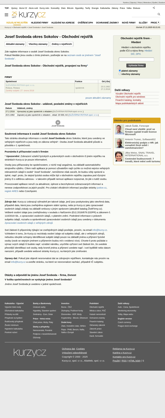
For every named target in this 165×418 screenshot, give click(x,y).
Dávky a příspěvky (41, 327)
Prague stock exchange (128, 326)
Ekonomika (66, 314)
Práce (122, 8)
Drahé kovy (66, 322)
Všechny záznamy (38, 44)
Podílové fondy (76, 311)
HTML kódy (134, 360)
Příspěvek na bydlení (13, 318)
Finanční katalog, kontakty (128, 100)
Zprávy (14, 8)
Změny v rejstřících (62, 44)
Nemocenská (38, 330)
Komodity (55, 8)
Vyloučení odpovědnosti (74, 352)
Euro (45, 314)
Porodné (48, 330)
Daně (92, 336)
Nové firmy (129, 22)
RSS (124, 360)
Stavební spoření (49, 311)
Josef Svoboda (34, 27)
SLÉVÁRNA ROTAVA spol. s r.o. (20, 85)
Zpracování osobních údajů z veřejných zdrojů (29, 223)
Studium (162, 2)
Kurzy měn (44, 8)
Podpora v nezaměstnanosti (44, 334)
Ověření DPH (85, 22)
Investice (65, 303)
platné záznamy (128, 71)
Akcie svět (33, 8)
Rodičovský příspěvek (14, 321)
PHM (69, 329)
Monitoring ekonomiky (127, 311)
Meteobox (147, 2)
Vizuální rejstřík (17, 22)
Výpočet (20, 303)
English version (125, 319)
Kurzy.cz (8, 27)
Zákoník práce (96, 329)
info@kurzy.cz (99, 230)
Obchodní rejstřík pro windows (130, 96)
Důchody (36, 338)
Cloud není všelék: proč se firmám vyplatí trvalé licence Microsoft (141, 132)
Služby (143, 22)
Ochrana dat (68, 348)
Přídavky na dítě (11, 314)
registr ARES (11, 191)
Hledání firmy (39, 22)
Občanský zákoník (97, 325)
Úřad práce (37, 322)
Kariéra (126, 2)
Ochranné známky (107, 22)
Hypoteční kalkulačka (13, 329)
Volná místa (45, 319)
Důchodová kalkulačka (14, 311)
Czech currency (124, 322)
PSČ (104, 311)
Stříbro (83, 326)
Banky (36, 303)
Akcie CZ (23, 8)
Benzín (76, 329)
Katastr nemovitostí (98, 314)
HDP (74, 314)
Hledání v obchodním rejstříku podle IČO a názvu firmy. (136, 50)
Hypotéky (79, 8)
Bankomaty (46, 303)
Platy (51, 322)
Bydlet (154, 2)
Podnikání (94, 303)
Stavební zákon (96, 332)
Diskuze (136, 8)
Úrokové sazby (39, 307)
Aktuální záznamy (15, 44)
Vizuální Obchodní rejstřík (128, 93)
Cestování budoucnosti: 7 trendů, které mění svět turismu (142, 160)
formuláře (99, 336)
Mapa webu (128, 314)
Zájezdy (133, 2)
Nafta (82, 329)
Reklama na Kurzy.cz (124, 348)
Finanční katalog (96, 321)
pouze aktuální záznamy (98, 97)
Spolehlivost (134, 307)
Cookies (80, 348)
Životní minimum (12, 325)
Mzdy (45, 322)
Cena (125, 307)
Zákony (115, 8)
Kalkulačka (105, 8)
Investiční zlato (72, 326)
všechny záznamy (129, 74)
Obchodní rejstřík (19, 27)
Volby (120, 314)
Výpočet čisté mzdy (13, 307)
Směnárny (37, 314)
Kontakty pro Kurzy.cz (124, 356)
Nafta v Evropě (67, 332)
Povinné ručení (11, 332)
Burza (63, 307)
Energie (95, 8)
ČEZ (70, 307)
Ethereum (84, 318)
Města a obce (95, 311)
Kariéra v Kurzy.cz (122, 352)
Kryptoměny (66, 318)
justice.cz (102, 187)
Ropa (63, 329)
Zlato (63, 8)
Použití (116, 360)
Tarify (87, 8)
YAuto (140, 2)
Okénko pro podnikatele (127, 120)
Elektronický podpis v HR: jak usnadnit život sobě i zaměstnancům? (141, 145)
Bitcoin (70, 8)
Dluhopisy (65, 311)
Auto (120, 307)
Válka (128, 8)
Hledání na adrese (63, 22)
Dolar (50, 314)
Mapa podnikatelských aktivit (129, 103)
